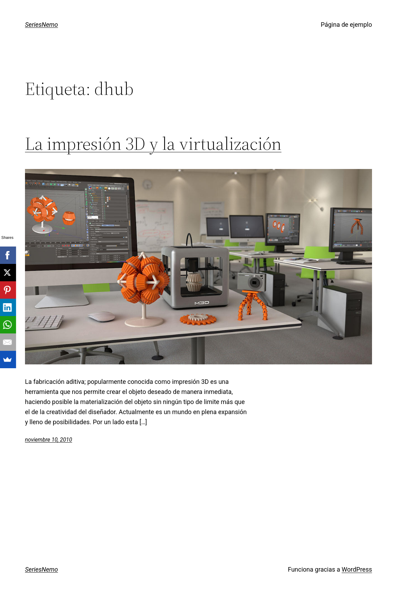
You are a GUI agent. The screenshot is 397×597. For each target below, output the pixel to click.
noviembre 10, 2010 (48, 439)
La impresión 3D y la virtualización (153, 143)
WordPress (357, 569)
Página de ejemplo (346, 24)
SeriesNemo (41, 24)
